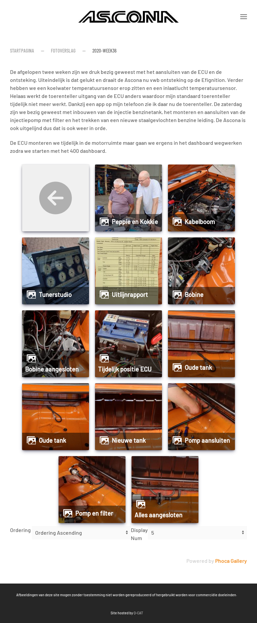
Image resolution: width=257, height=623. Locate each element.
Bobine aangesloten (52, 369)
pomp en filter (94, 513)
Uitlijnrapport (130, 294)
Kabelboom (200, 221)
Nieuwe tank (129, 440)
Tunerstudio (55, 294)
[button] (243, 16)
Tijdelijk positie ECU (125, 369)
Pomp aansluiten (207, 440)
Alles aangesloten (158, 515)
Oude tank (198, 367)
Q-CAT (81, 613)
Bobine (194, 294)
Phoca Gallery (231, 560)
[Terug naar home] (128, 16)
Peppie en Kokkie (135, 221)
